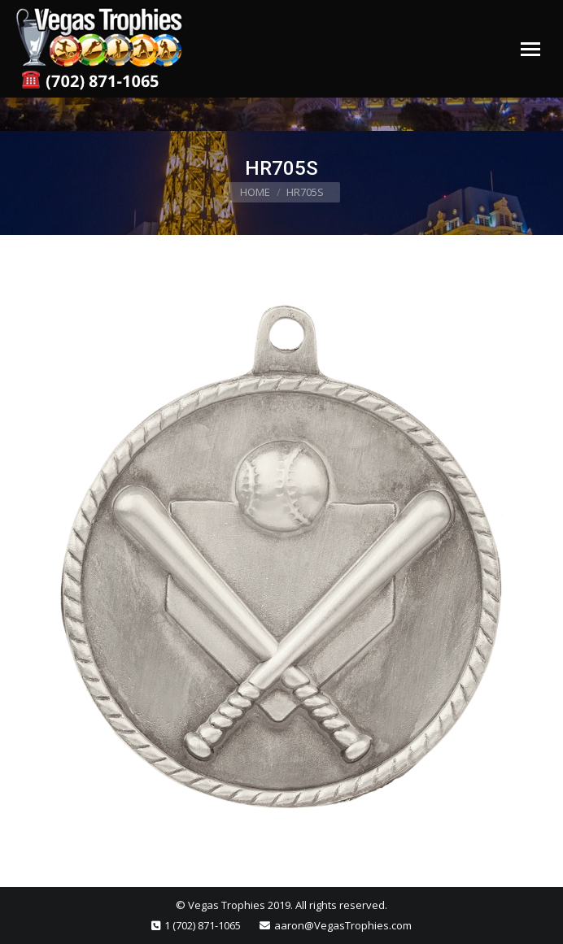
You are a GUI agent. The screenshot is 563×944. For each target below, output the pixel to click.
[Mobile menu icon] (530, 49)
